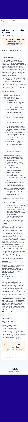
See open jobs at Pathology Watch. (13, 41)
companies (4, 21)
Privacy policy (10, 371)
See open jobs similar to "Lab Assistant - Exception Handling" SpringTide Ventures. (14, 44)
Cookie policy (16, 371)
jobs (10, 21)
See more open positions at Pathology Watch (14, 357)
